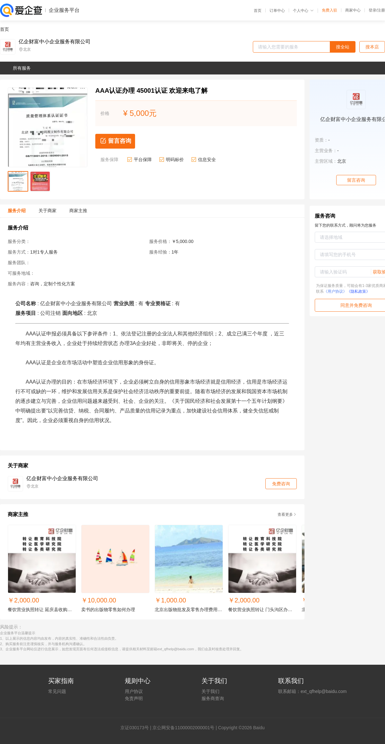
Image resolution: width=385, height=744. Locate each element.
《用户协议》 (335, 291)
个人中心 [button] (303, 10)
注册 (381, 10)
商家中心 (353, 10)
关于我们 (210, 691)
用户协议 (134, 691)
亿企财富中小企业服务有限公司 (54, 41)
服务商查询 (212, 698)
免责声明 (134, 698)
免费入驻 (329, 10)
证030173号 (137, 727)
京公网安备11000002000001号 (183, 727)
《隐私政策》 (358, 291)
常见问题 (57, 691)
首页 (257, 11)
